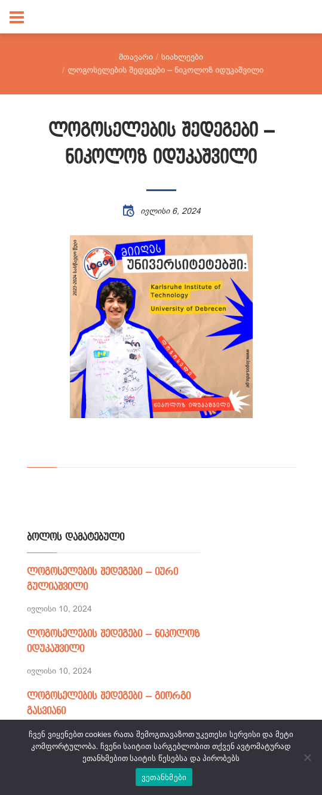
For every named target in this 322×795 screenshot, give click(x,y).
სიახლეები (182, 57)
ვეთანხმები (164, 777)
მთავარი (136, 57)
